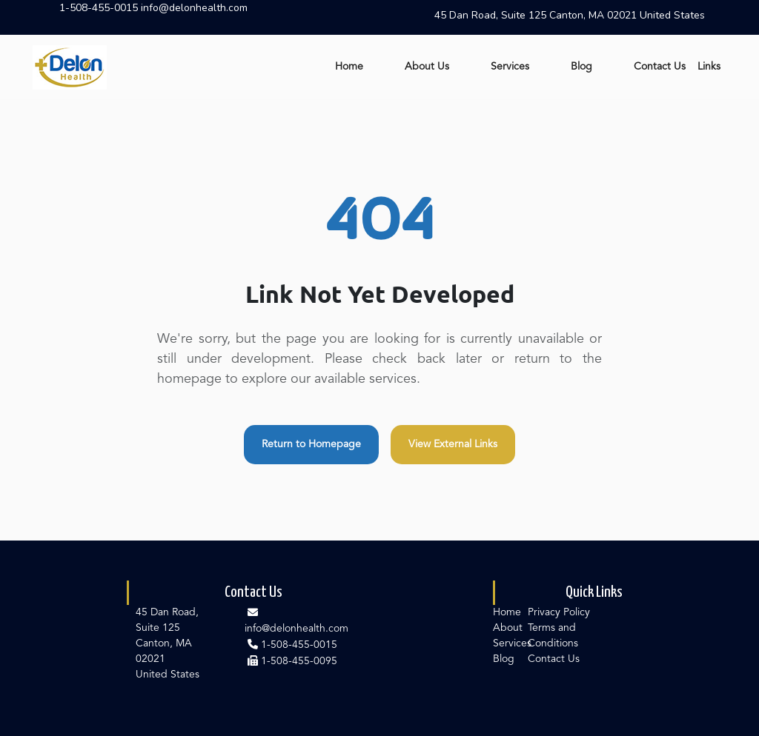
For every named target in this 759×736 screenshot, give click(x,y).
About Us (427, 66)
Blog (581, 66)
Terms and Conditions (553, 636)
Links (708, 66)
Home (349, 66)
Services (510, 66)
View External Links (452, 444)
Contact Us (660, 66)
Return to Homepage (311, 444)
